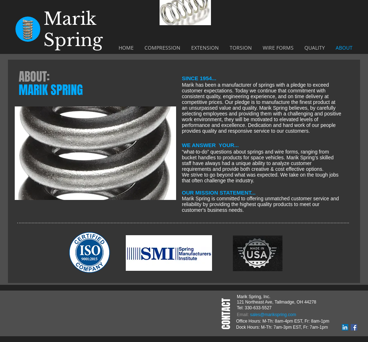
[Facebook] (354, 327)
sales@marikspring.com (273, 314)
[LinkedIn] (345, 327)
